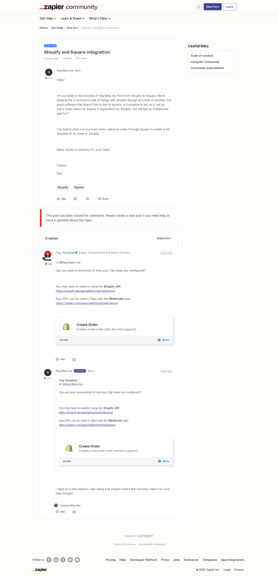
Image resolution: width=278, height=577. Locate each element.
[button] (213, 6)
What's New (100, 18)
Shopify (63, 187)
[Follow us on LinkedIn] (56, 559)
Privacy (239, 569)
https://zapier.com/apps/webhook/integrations (87, 303)
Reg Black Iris (65, 70)
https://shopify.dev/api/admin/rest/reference (85, 291)
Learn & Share (72, 18)
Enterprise (191, 560)
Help (122, 560)
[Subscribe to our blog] (63, 559)
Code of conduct (202, 55)
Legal (227, 569)
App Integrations (232, 560)
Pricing (111, 560)
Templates (209, 560)
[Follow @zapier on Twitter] (70, 559)
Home (44, 27)
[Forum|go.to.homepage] (69, 6)
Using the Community (205, 62)
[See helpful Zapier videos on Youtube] (77, 559)
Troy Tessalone (65, 252)
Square (79, 187)
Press (165, 560)
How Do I (73, 27)
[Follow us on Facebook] (49, 559)
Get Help (48, 18)
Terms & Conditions (124, 544)
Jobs (176, 560)
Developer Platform (143, 560)
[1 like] (67, 505)
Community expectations (207, 68)
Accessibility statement (152, 544)
